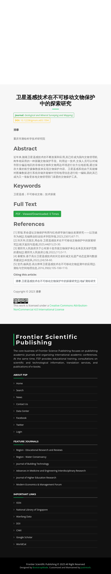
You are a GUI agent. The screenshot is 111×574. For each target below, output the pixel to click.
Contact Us (22, 404)
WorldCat (21, 544)
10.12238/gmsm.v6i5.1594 (32, 120)
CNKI (19, 530)
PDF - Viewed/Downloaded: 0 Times (37, 214)
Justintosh (86, 567)
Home (19, 383)
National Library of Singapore (32, 509)
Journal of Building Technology (32, 463)
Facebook (21, 417)
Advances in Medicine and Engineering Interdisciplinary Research (51, 470)
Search (20, 390)
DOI (18, 523)
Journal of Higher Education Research (36, 477)
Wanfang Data (23, 516)
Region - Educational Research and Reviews (39, 450)
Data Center (22, 411)
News (19, 397)
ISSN (18, 502)
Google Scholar (24, 537)
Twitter (20, 424)
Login (19, 431)
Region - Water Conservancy (31, 456)
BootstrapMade (40, 567)
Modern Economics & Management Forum (39, 484)
